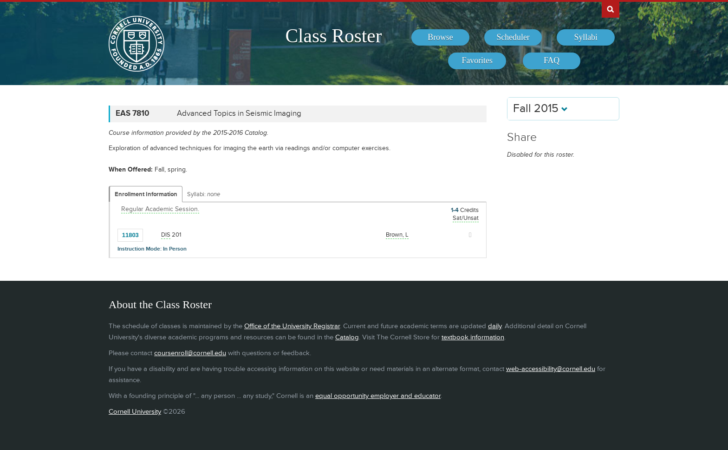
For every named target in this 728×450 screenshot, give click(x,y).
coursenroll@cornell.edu (190, 353)
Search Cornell (610, 9)
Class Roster (333, 35)
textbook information (473, 337)
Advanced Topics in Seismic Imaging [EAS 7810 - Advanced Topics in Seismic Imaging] (239, 113)
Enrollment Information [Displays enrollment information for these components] (146, 194)
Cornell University (135, 411)
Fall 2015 (540, 108)
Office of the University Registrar (292, 326)
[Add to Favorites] (152, 234)
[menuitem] (440, 37)
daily (494, 326)
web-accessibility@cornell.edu (550, 368)
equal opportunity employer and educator (378, 395)
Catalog (347, 337)
